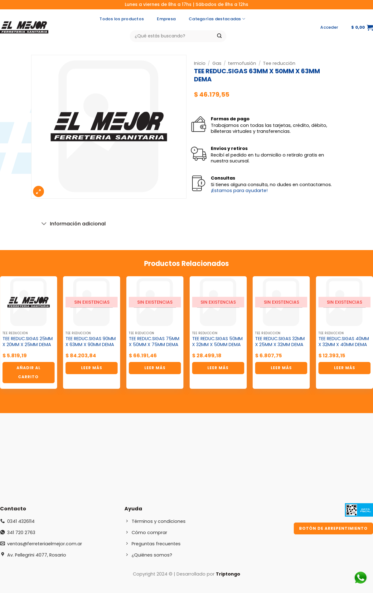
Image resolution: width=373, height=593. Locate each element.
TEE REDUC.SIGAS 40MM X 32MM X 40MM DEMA (343, 341)
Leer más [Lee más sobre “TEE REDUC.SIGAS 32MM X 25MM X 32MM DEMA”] (281, 367)
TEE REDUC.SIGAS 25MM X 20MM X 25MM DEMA (27, 341)
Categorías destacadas (217, 19)
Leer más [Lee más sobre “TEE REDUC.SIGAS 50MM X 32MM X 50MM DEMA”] (218, 367)
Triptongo (228, 574)
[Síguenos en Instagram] (303, 27)
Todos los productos (121, 19)
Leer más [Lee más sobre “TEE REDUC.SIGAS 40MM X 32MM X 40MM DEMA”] (344, 367)
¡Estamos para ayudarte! (239, 190)
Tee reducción (279, 63)
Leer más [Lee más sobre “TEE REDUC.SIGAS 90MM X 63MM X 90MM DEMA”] (91, 367)
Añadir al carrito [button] (29, 372)
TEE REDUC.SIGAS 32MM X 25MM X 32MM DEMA (280, 341)
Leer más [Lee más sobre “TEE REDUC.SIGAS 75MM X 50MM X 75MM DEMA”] (155, 367)
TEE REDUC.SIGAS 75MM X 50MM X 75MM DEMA (154, 341)
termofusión (242, 63)
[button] (329, 27)
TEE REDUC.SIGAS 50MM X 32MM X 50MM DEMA (217, 341)
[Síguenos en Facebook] (291, 27)
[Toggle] (44, 224)
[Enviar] (219, 36)
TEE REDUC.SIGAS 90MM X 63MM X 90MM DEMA (90, 341)
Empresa (166, 19)
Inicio (200, 63)
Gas (216, 63)
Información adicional (72, 224)
